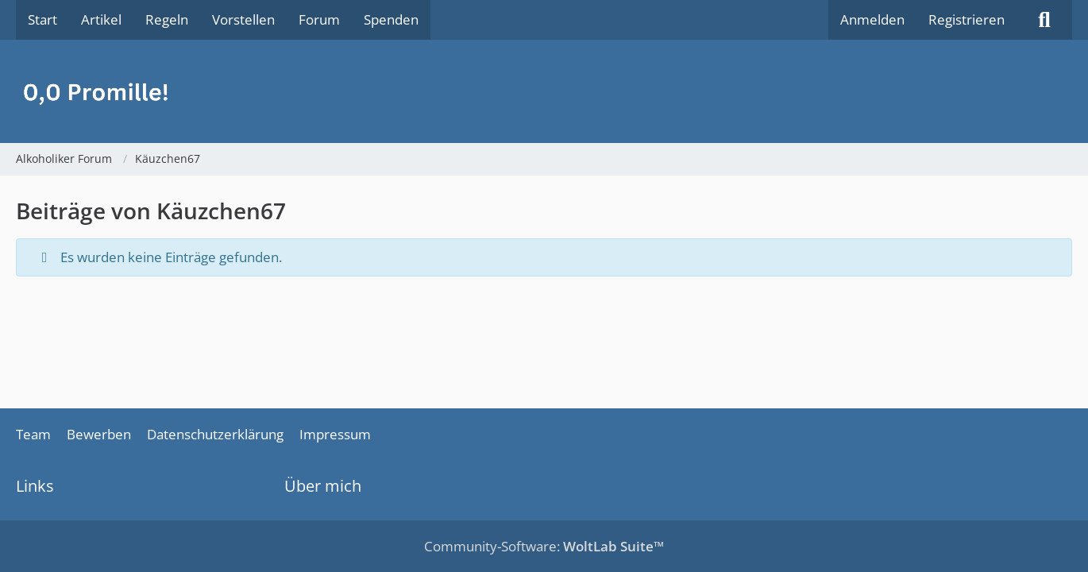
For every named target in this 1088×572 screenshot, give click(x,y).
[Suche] (1044, 20)
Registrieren (966, 19)
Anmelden (872, 19)
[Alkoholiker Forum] (544, 91)
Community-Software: (544, 546)
